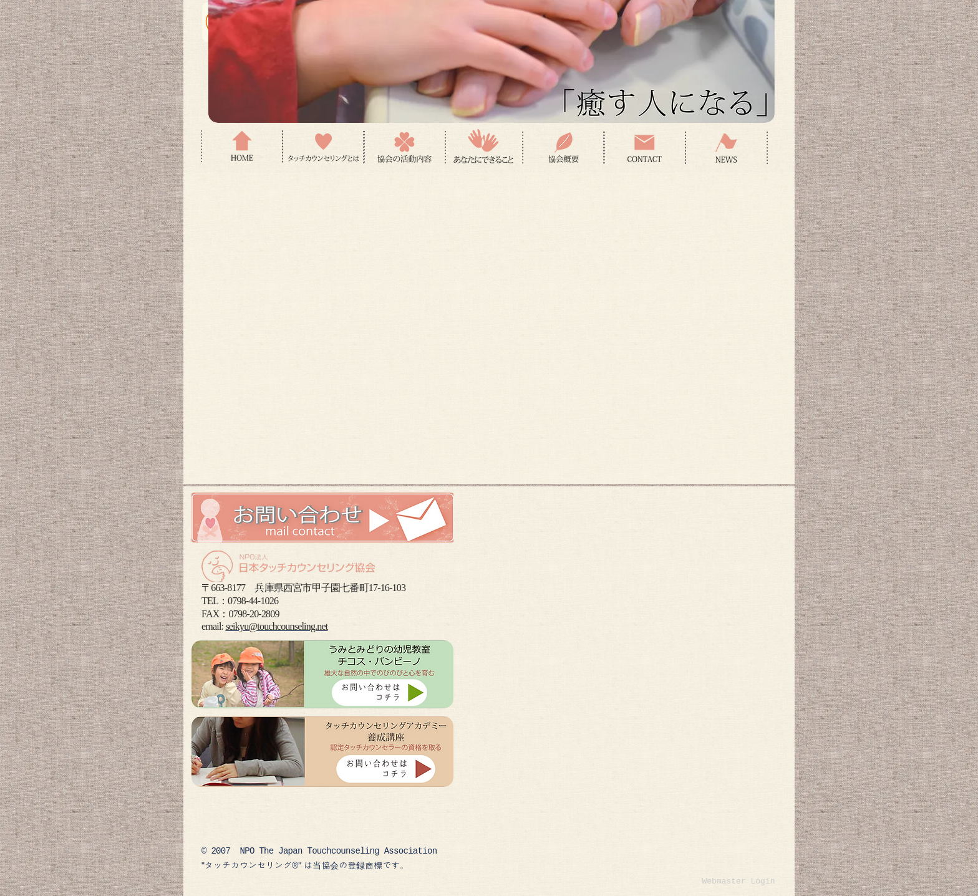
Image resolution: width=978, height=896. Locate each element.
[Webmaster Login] (738, 881)
